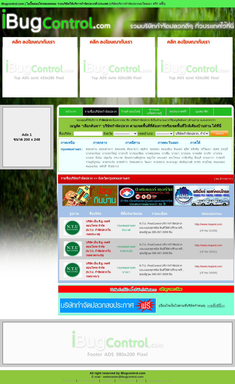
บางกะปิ (123, 153)
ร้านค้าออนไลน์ (130, 111)
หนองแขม (92, 166)
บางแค (90, 157)
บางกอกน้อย (93, 153)
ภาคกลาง (100, 143)
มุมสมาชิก (201, 111)
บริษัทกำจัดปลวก (125, 380)
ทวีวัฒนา (206, 149)
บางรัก (207, 153)
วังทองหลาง (135, 162)
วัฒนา (148, 162)
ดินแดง (178, 149)
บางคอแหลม (153, 153)
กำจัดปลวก (69, 380)
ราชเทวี (220, 157)
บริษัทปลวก (107, 380)
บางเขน (217, 153)
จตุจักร (144, 149)
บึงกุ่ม (98, 157)
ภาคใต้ (195, 143)
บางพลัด (197, 153)
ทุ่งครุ (216, 149)
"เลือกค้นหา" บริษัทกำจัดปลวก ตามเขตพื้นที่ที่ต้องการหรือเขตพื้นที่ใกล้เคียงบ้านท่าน (146, 126)
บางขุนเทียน (136, 153)
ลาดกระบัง (108, 162)
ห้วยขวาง (113, 166)
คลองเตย (120, 149)
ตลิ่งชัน (195, 149)
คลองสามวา (106, 149)
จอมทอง (154, 149)
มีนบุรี (197, 157)
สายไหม (207, 162)
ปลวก (141, 380)
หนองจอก (219, 162)
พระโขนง (174, 157)
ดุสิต (186, 149)
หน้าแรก (70, 111)
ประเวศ (118, 157)
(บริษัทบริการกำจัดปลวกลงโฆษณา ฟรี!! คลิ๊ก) (137, 4)
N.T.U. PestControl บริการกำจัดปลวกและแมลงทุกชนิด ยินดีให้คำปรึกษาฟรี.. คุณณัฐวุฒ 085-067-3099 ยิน (161, 228)
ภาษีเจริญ (187, 157)
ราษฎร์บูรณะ (93, 162)
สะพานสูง (171, 162)
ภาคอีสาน (132, 143)
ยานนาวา (208, 157)
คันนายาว (132, 149)
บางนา (175, 153)
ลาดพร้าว (122, 162)
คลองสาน (91, 149)
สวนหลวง (158, 162)
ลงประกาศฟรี (178, 111)
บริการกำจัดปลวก (88, 380)
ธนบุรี (224, 149)
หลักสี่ (103, 166)
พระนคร (162, 157)
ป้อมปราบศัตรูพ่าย (134, 157)
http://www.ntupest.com (208, 224)
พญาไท (151, 157)
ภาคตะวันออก (168, 143)
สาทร (197, 162)
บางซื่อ (166, 153)
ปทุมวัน (108, 157)
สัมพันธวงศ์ (185, 162)
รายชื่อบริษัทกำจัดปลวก (101, 111)
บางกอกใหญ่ (109, 153)
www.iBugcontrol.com (159, 380)
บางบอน (186, 153)
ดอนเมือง (166, 149)
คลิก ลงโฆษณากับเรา (33, 42)
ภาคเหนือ (68, 143)
